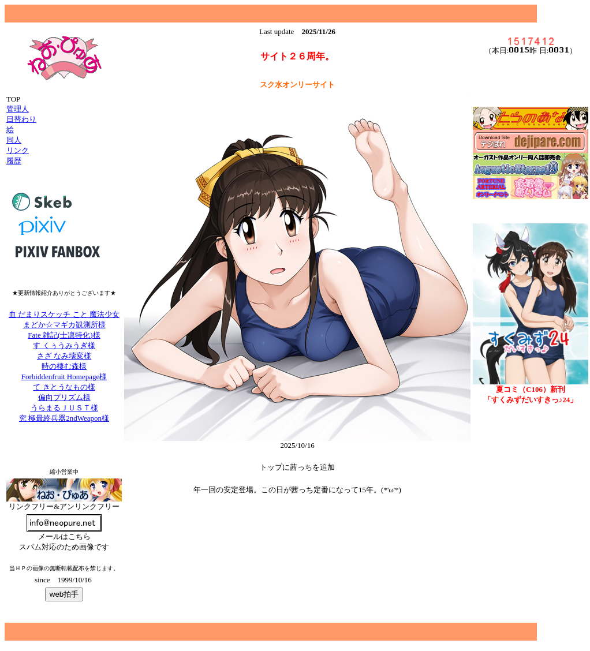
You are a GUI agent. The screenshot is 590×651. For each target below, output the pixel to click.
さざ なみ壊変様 (64, 355)
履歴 (13, 160)
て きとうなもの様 (64, 387)
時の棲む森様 (64, 366)
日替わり (21, 119)
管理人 (17, 108)
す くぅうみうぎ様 (64, 345)
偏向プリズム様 (64, 397)
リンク (17, 150)
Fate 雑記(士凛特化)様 (64, 335)
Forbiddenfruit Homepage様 (64, 376)
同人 (13, 140)
